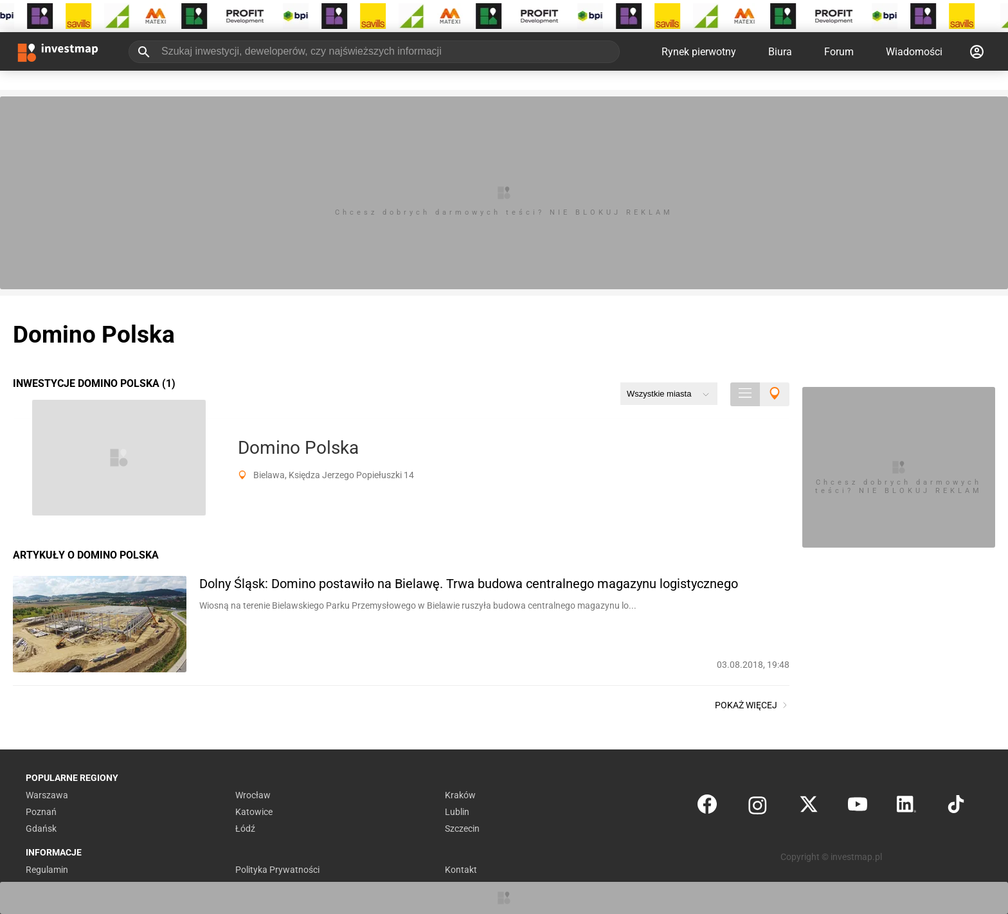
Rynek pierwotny (699, 52)
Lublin (457, 812)
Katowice (254, 812)
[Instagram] (757, 807)
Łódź (245, 828)
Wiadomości (914, 52)
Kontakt (461, 870)
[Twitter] (808, 807)
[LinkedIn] (906, 807)
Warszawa (47, 795)
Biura (780, 52)
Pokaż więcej (752, 705)
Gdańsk (41, 828)
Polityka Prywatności (277, 870)
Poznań (41, 812)
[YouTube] (857, 807)
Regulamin (47, 870)
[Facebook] (707, 807)
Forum (839, 52)
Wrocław (253, 795)
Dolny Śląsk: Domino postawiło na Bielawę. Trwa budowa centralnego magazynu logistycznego (468, 583)
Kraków (460, 795)
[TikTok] (956, 807)
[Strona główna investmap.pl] (58, 51)
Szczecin (462, 828)
